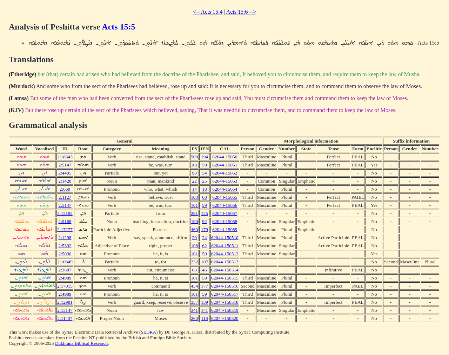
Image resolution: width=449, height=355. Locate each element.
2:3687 (64, 269)
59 (204, 164)
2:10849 (65, 261)
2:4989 (64, 278)
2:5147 (64, 164)
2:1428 (64, 181)
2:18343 (65, 156)
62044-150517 (225, 294)
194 (204, 156)
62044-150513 (225, 261)
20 (194, 237)
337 (194, 302)
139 (204, 302)
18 (204, 189)
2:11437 (64, 318)
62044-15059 (224, 229)
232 (194, 261)
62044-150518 (225, 302)
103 (194, 197)
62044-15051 (224, 164)
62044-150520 (225, 318)
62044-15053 (224, 181)
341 (194, 310)
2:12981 (65, 302)
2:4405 (64, 173)
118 (204, 318)
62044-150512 (225, 253)
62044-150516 (225, 286)
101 (194, 164)
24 (204, 237)
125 (204, 213)
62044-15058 (224, 221)
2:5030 (64, 253)
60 (204, 197)
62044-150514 (225, 269)
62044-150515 (225, 278)
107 (204, 261)
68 (194, 269)
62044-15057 (224, 213)
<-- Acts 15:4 (208, 12)
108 (194, 245)
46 (204, 269)
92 (204, 221)
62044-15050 (224, 156)
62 (204, 245)
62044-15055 (224, 197)
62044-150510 (225, 237)
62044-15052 (224, 173)
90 (194, 173)
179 (204, 229)
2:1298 (64, 237)
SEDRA (148, 332)
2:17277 (65, 229)
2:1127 (65, 197)
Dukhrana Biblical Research (81, 343)
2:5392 (64, 245)
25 (204, 181)
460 (194, 229)
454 (194, 286)
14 (194, 189)
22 (194, 181)
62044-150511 (224, 245)
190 (194, 221)
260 (194, 318)
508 (194, 156)
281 (194, 213)
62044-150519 (225, 310)
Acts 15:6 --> (241, 12)
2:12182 (65, 213)
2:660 (65, 189)
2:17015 (65, 286)
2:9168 (64, 221)
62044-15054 (224, 189)
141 (204, 310)
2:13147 (65, 310)
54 (204, 173)
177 (204, 286)
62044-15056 (224, 205)
